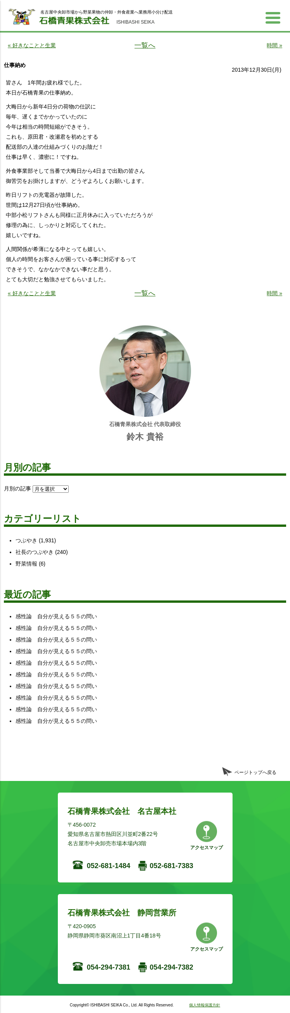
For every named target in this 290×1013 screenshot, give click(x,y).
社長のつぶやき (35, 552)
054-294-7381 (108, 967)
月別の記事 (17, 488)
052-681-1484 (108, 866)
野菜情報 (26, 564)
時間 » (274, 45)
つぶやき (26, 540)
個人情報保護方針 (204, 1005)
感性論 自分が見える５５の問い (56, 616)
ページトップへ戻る (255, 772)
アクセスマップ (206, 847)
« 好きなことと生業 (32, 45)
